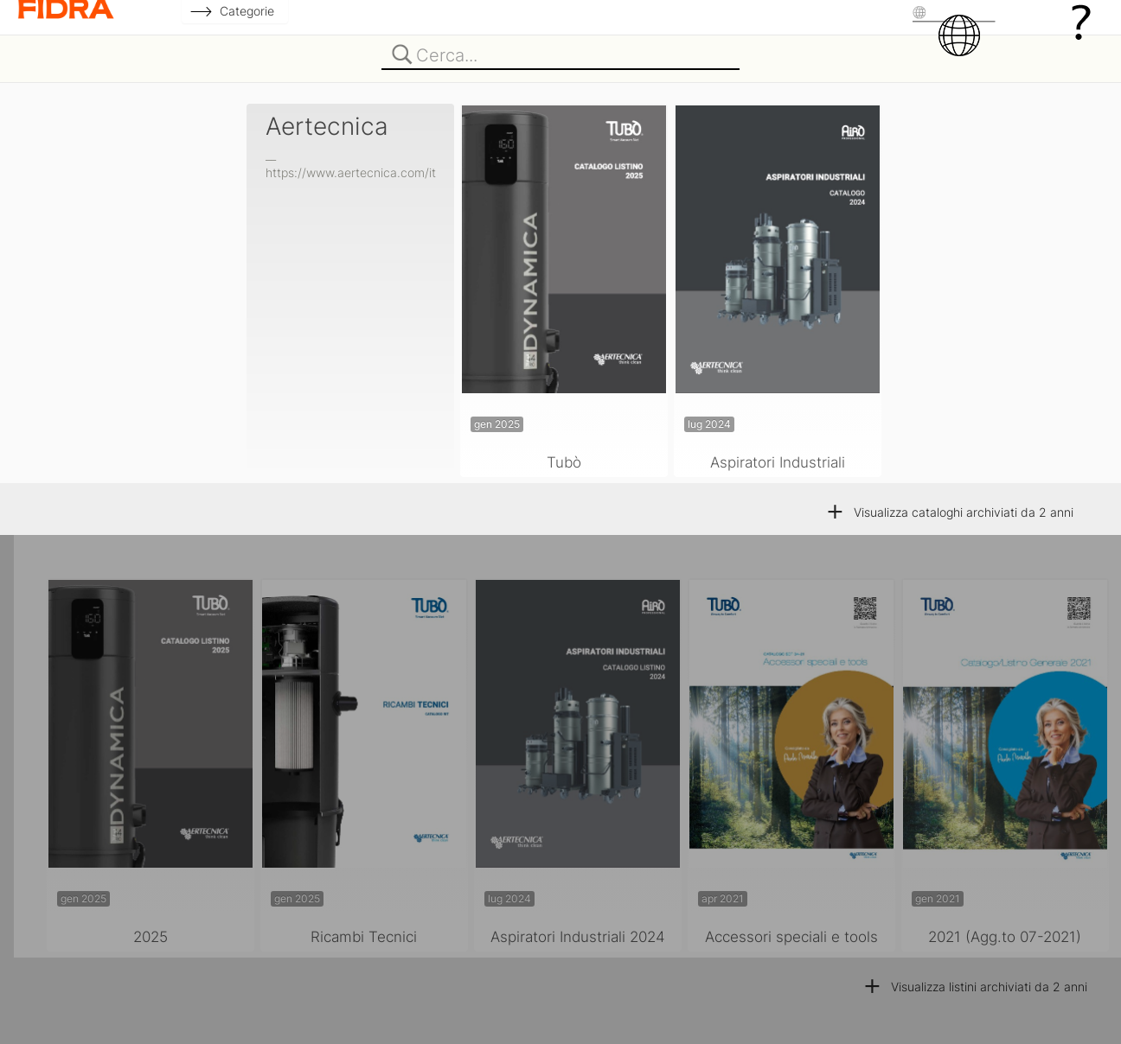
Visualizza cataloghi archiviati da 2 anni (949, 512)
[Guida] (1081, 21)
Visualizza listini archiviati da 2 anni (974, 986)
